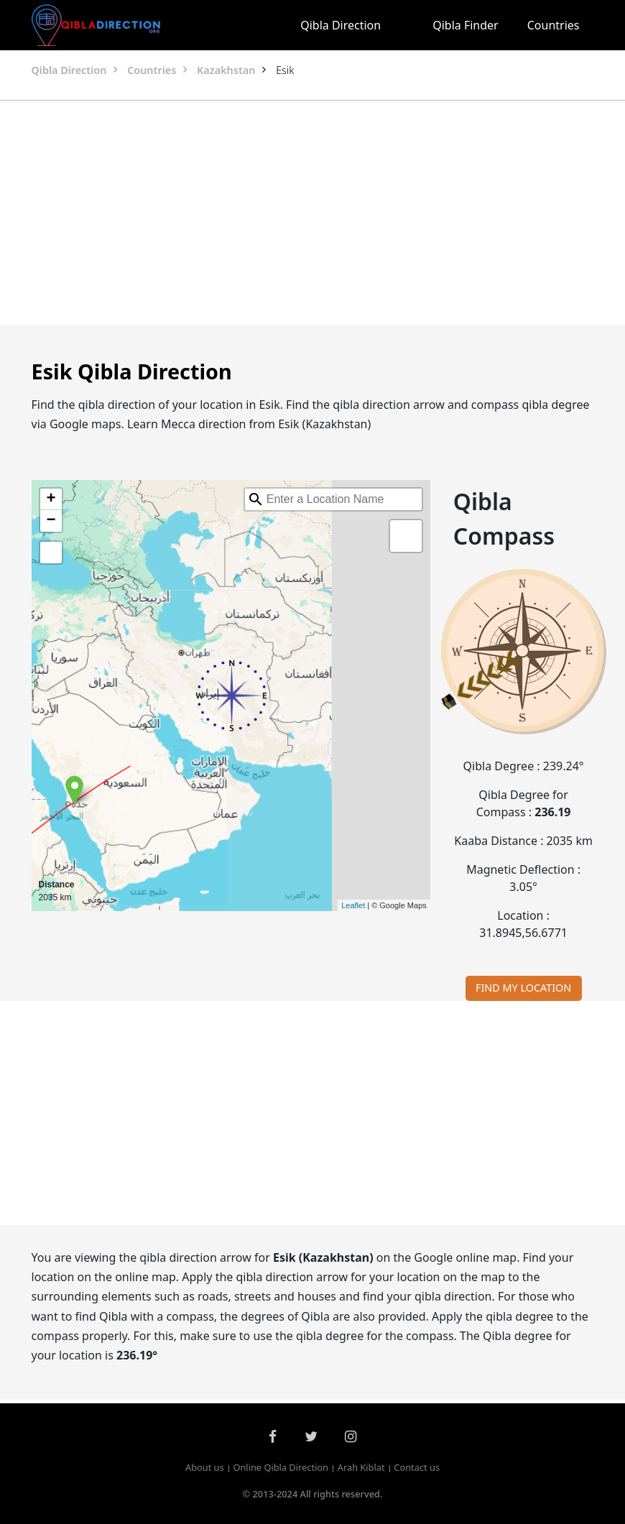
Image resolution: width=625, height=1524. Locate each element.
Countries (553, 25)
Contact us (417, 1467)
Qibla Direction (340, 25)
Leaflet (353, 905)
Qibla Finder (465, 25)
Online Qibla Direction (280, 1467)
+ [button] (50, 499)
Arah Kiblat (361, 1467)
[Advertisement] (312, 212)
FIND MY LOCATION (523, 987)
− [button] (50, 521)
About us (204, 1467)
